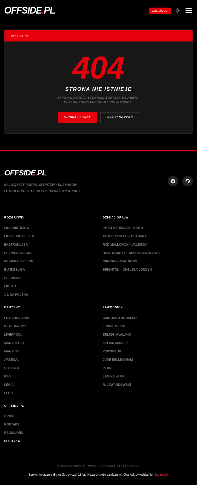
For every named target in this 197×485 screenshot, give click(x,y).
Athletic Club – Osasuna (125, 236)
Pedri (107, 368)
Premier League (18, 253)
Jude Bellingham (118, 360)
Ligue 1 (10, 286)
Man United (14, 343)
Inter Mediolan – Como (123, 228)
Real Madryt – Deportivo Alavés (131, 253)
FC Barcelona (16, 318)
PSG (7, 376)
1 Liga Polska (16, 295)
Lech (8, 393)
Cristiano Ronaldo (120, 318)
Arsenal (11, 360)
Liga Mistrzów (17, 228)
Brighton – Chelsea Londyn (127, 269)
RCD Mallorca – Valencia (125, 244)
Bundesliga (14, 269)
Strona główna (77, 117)
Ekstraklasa (16, 244)
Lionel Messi (114, 326)
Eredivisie (13, 278)
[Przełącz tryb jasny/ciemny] (177, 10)
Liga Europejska (19, 236)
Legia (9, 385)
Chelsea (11, 368)
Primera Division (18, 261)
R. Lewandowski (117, 385)
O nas (9, 416)
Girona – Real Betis (120, 261)
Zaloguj (160, 10)
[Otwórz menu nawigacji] (188, 10)
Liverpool (13, 334)
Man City (11, 351)
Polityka (12, 441)
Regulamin (13, 433)
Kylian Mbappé (116, 343)
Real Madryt (15, 326)
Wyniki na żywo (120, 117)
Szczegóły (161, 474)
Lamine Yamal (114, 376)
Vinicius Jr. (112, 351)
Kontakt (11, 424)
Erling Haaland (117, 334)
